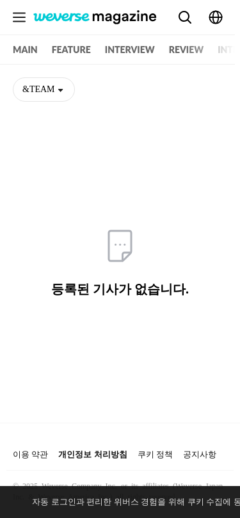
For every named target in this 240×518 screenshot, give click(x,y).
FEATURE (71, 49)
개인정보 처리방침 (92, 454)
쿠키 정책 (155, 454)
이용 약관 (30, 454)
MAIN (25, 49)
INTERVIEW (130, 49)
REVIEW (186, 49)
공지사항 (199, 454)
